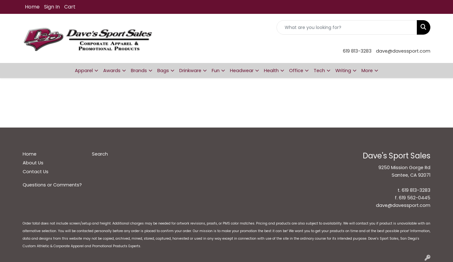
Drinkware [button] (190, 70)
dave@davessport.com (403, 51)
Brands (139, 70)
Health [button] (271, 70)
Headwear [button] (242, 70)
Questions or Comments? (52, 185)
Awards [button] (111, 70)
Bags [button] (163, 70)
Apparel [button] (84, 70)
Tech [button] (319, 70)
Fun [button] (216, 70)
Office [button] (296, 70)
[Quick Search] (347, 27)
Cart (70, 6)
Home (32, 6)
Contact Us (35, 171)
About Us (33, 163)
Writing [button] (343, 70)
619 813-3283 (357, 51)
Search (100, 154)
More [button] (367, 70)
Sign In (52, 6)
